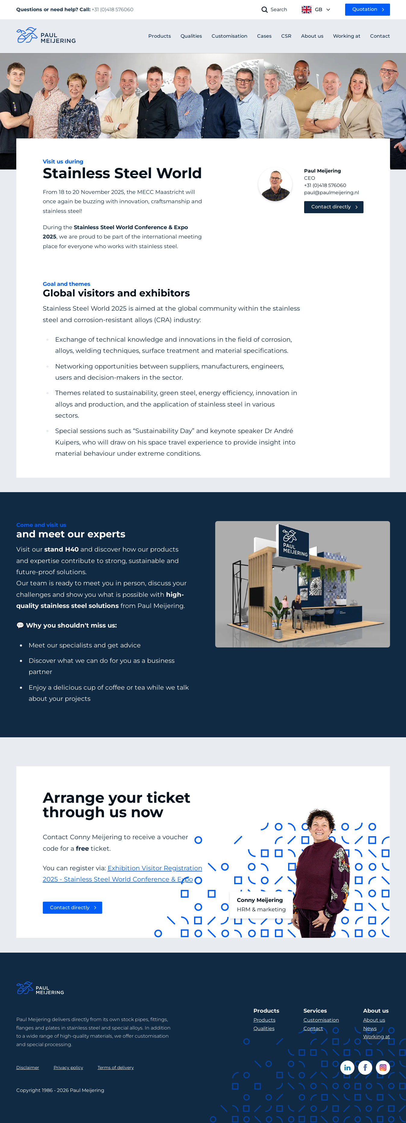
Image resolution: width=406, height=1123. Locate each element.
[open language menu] (316, 9)
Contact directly (331, 207)
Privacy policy (68, 1067)
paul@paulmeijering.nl (331, 192)
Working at (376, 1036)
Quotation (364, 9)
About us (374, 1020)
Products (159, 36)
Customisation (321, 1020)
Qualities (264, 1028)
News (370, 1028)
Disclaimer (27, 1067)
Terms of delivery (116, 1067)
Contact (313, 1028)
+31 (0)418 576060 (325, 185)
